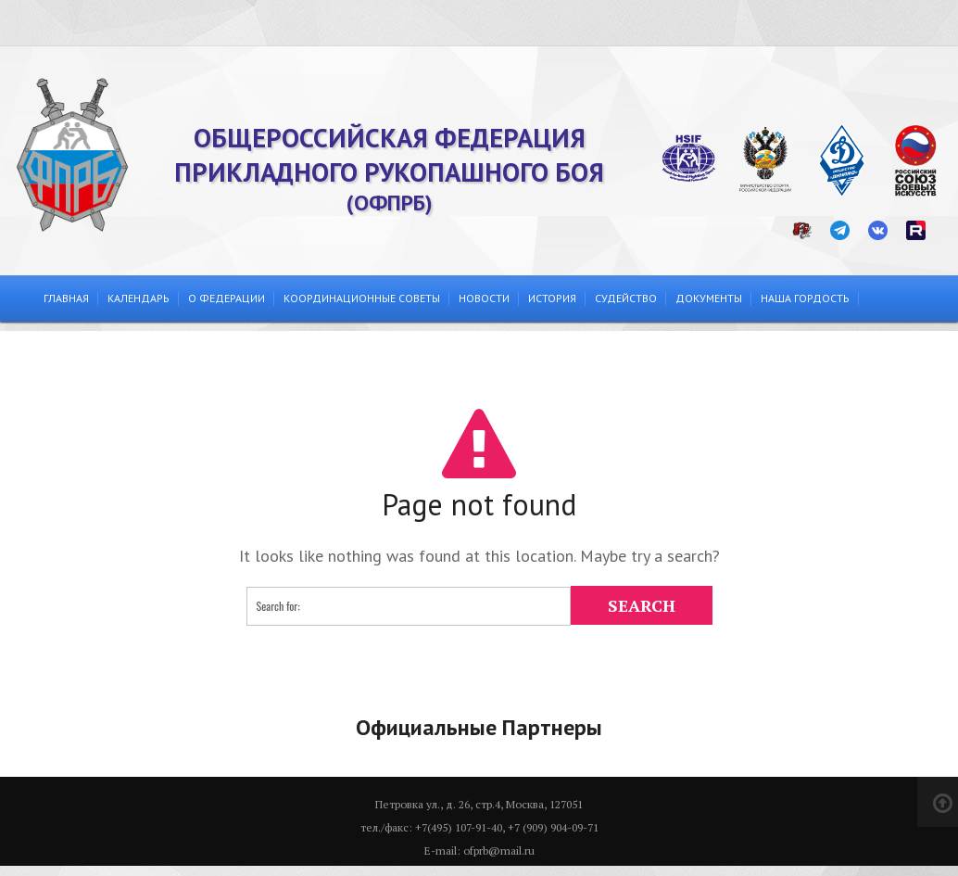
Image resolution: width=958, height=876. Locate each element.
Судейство (626, 298)
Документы (708, 298)
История (552, 298)
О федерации (226, 298)
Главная (66, 298)
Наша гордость (805, 298)
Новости (484, 298)
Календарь (138, 298)
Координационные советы (362, 298)
